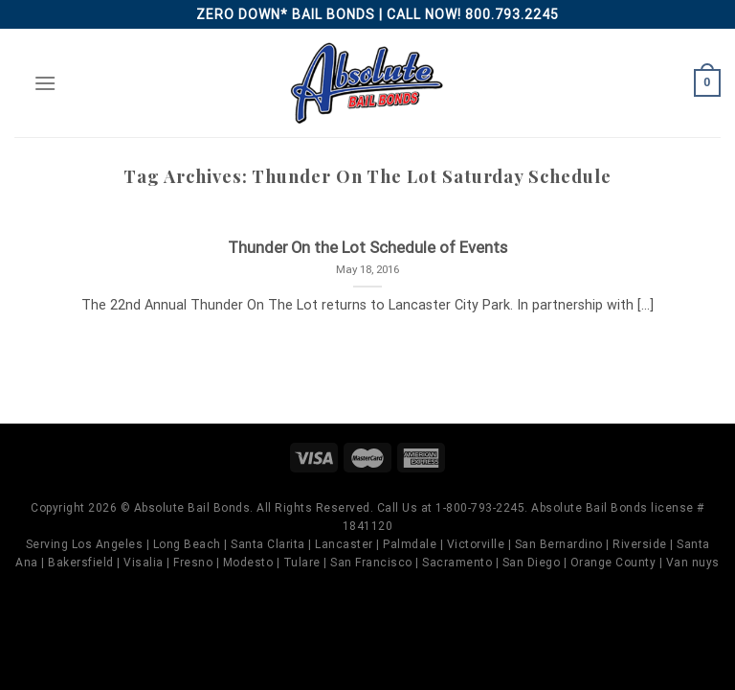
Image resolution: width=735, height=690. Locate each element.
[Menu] (44, 82)
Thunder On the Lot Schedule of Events (367, 248)
